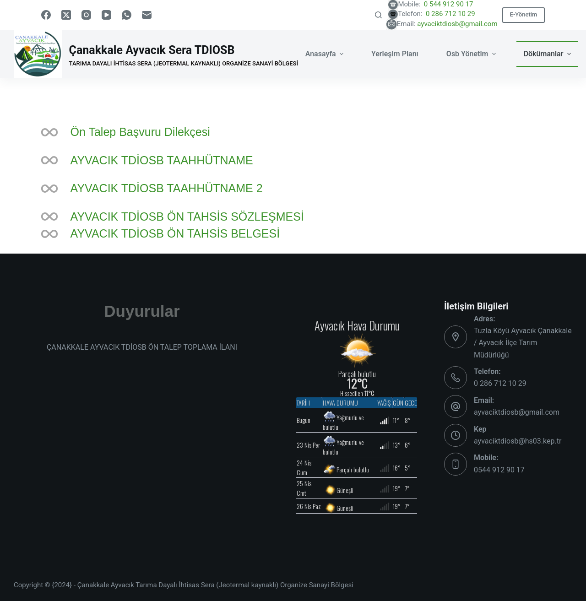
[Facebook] (46, 15)
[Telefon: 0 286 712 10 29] (455, 377)
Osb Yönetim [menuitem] (472, 53)
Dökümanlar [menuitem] (548, 53)
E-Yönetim (523, 14)
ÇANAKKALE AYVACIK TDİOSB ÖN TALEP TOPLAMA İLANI (142, 347)
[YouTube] (106, 15)
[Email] (147, 15)
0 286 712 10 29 (460, 14)
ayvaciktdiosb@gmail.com (457, 24)
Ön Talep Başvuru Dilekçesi (140, 131)
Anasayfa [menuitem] (325, 53)
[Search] (378, 14)
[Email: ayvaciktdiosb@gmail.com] (455, 406)
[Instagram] (86, 15)
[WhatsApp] (126, 15)
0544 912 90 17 (499, 470)
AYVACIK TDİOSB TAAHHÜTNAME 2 (167, 188)
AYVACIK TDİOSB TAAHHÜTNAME (162, 160)
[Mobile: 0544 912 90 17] (455, 464)
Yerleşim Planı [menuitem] (394, 53)
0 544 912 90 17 (459, 4)
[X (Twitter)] (66, 15)
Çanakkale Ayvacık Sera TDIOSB (152, 50)
